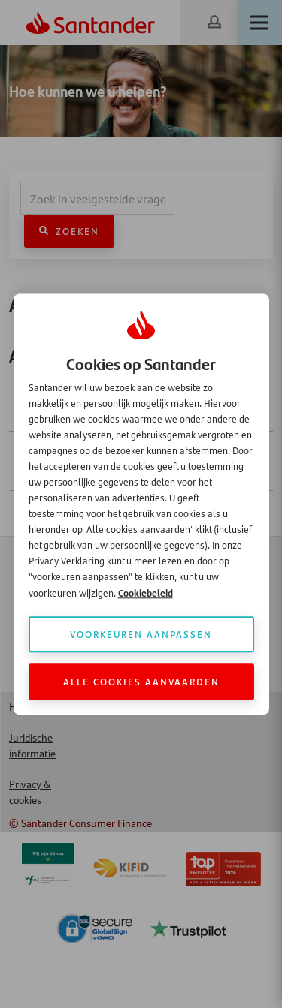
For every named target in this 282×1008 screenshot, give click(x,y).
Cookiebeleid (145, 592)
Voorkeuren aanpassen (141, 634)
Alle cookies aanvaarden (141, 681)
